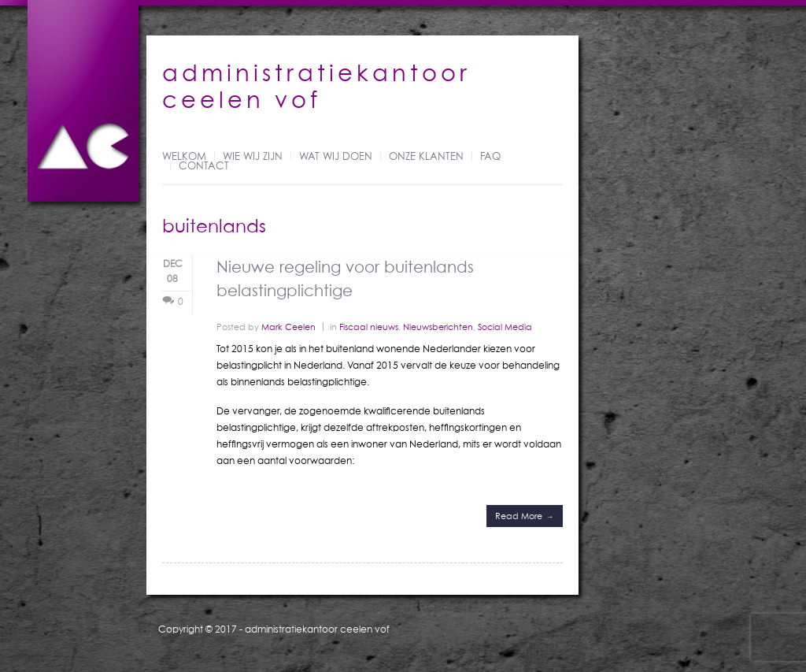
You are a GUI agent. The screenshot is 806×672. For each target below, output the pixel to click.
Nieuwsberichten (438, 326)
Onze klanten (426, 156)
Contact (204, 166)
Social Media (505, 326)
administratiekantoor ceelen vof (317, 629)
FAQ (490, 156)
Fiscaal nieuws (368, 326)
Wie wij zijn (253, 156)
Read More (518, 515)
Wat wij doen (335, 156)
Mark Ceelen (288, 326)
